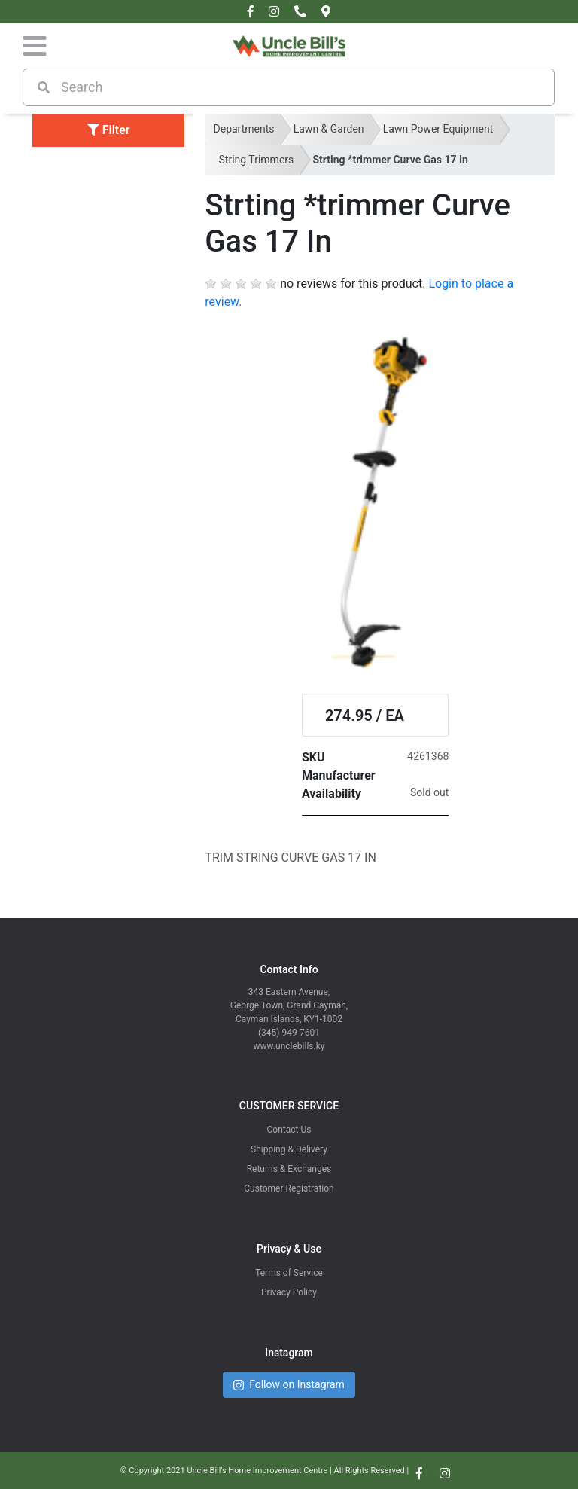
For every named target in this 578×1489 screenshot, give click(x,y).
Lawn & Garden (329, 129)
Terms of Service (289, 1273)
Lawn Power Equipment (438, 129)
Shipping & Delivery (289, 1149)
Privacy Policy (289, 1292)
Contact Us (289, 1129)
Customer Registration (288, 1188)
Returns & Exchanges (289, 1169)
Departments (244, 129)
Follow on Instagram (289, 1384)
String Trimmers (256, 160)
